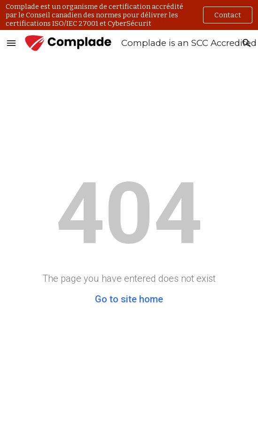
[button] (11, 43)
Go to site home (129, 299)
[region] (129, 15)
